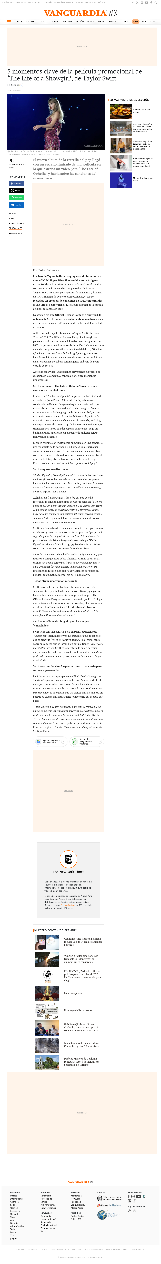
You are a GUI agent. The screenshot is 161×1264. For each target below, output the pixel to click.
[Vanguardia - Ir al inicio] (80, 13)
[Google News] (50, 741)
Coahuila (54, 21)
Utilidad (125, 21)
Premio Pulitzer (68, 905)
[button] (9, 21)
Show (101, 21)
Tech (143, 21)
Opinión (79, 21)
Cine (12, 218)
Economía (154, 21)
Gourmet (30, 21)
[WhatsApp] (86, 741)
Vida (135, 21)
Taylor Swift (17, 233)
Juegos (18, 21)
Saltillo (67, 21)
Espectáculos (17, 223)
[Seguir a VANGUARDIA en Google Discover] (15, 85)
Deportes (112, 21)
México (42, 21)
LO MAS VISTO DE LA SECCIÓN (129, 100)
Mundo (91, 21)
